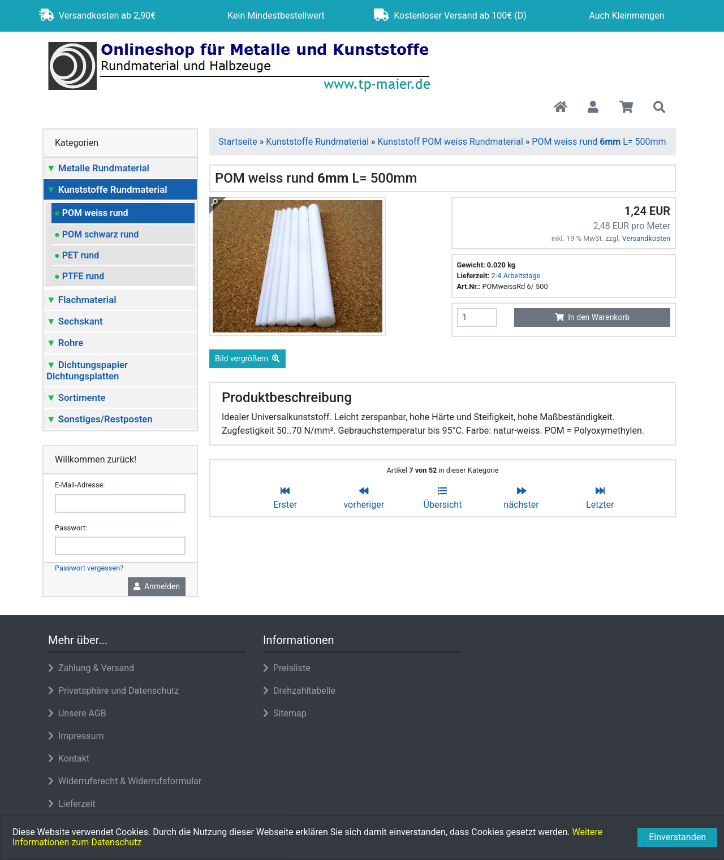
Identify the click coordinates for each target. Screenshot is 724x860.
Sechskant (74, 321)
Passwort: (71, 528)
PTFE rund (79, 276)
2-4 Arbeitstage (516, 275)
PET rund (76, 255)
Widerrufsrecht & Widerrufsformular (124, 781)
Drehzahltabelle (299, 690)
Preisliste (287, 668)
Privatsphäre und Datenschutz (113, 690)
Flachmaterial (81, 299)
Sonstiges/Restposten (99, 419)
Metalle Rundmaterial (97, 168)
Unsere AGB (77, 713)
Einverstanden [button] (677, 837)
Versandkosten (646, 238)
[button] (593, 108)
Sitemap (285, 713)
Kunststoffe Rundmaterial (106, 189)
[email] (120, 503)
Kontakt (68, 758)
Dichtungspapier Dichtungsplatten (87, 370)
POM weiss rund (91, 213)
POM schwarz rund (96, 234)
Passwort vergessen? (89, 568)
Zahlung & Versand (91, 668)
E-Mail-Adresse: (80, 485)
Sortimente (76, 397)
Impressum (76, 736)
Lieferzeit (72, 803)
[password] (120, 546)
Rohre (64, 342)
